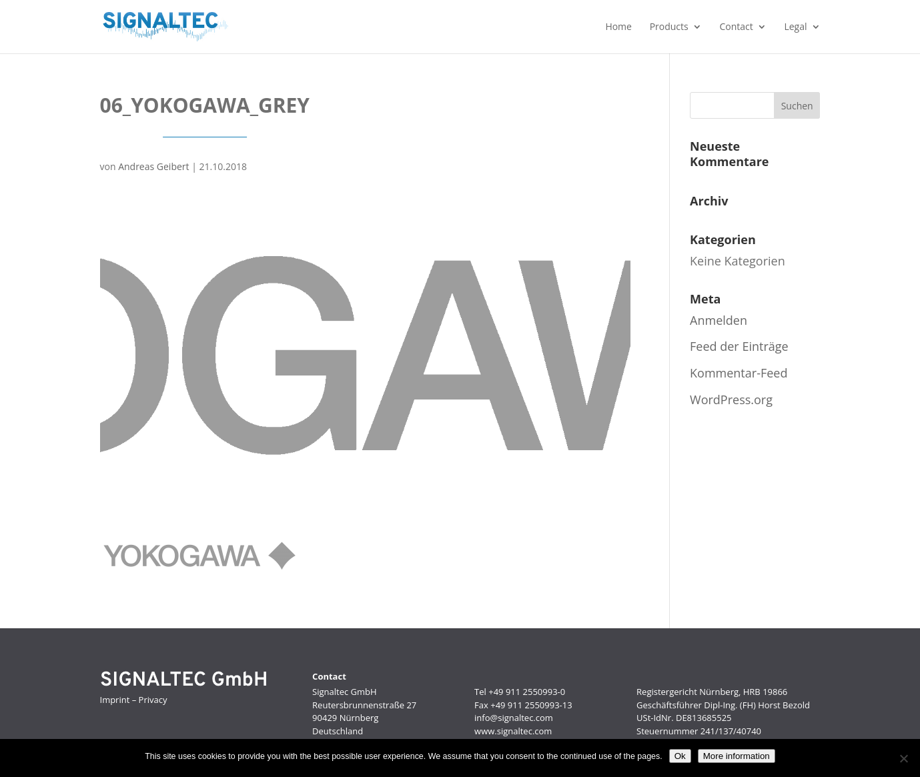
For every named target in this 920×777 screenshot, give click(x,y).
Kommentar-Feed (738, 373)
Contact (736, 27)
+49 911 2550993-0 (526, 692)
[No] (903, 758)
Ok (680, 756)
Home (618, 27)
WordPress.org (731, 400)
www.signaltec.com (513, 731)
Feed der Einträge (739, 346)
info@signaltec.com (513, 718)
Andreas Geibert (153, 166)
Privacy (153, 700)
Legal (795, 27)
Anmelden (718, 320)
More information (736, 756)
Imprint (115, 700)
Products (669, 27)
